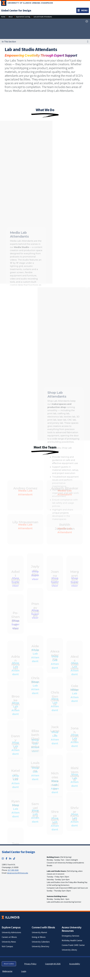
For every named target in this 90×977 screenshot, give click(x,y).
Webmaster (7, 971)
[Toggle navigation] (82, 10)
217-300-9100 (13, 870)
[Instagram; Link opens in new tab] (3, 858)
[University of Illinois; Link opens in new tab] (10, 917)
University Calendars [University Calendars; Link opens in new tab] (41, 941)
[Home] (3, 16)
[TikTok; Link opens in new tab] (14, 858)
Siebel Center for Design (18, 852)
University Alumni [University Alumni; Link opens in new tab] (39, 932)
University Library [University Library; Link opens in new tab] (69, 949)
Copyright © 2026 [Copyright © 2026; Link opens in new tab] (52, 963)
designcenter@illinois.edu (17, 873)
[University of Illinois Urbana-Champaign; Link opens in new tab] (27, 3)
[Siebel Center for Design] (16, 10)
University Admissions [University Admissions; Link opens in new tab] (11, 932)
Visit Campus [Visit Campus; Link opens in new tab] (7, 946)
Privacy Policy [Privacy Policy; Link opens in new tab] (30, 963)
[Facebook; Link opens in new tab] (6, 858)
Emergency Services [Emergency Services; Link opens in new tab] (70, 935)
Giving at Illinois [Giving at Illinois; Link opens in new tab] (39, 937)
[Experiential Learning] (23, 16)
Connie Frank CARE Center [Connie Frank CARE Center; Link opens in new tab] (73, 945)
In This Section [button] (9, 41)
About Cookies (9, 964)
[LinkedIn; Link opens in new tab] (10, 858)
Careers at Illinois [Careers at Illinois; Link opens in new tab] (9, 937)
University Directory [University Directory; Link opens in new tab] (40, 946)
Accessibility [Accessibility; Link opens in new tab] (74, 963)
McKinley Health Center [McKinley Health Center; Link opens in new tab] (72, 940)
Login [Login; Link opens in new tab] (23, 971)
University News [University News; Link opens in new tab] (9, 941)
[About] (11, 16)
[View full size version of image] (86, 21)
